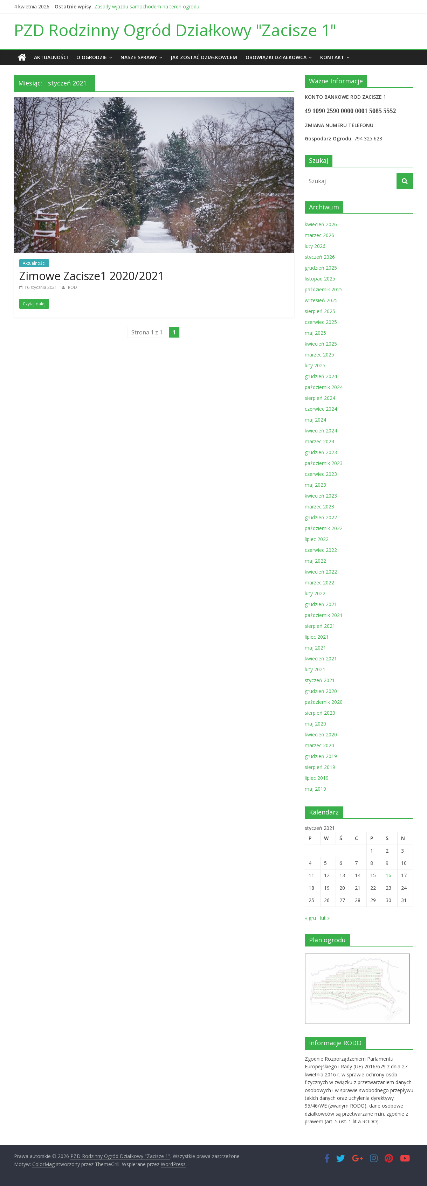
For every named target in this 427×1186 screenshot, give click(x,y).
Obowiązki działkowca (276, 57)
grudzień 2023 (321, 452)
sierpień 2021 (320, 626)
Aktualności (51, 57)
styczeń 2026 (320, 257)
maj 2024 (315, 419)
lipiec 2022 (317, 539)
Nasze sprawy (138, 57)
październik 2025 (324, 289)
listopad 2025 (320, 278)
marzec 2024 (319, 441)
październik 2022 (324, 528)
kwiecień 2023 (321, 495)
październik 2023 (324, 463)
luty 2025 (315, 365)
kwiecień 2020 (321, 734)
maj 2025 (315, 333)
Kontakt (332, 57)
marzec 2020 (319, 745)
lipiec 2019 (317, 778)
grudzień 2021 (321, 604)
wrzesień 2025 (321, 300)
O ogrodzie (91, 57)
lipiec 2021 (317, 636)
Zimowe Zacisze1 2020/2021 (91, 275)
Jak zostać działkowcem (204, 57)
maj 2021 (315, 647)
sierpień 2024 (320, 398)
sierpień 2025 (320, 311)
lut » (325, 917)
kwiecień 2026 (321, 224)
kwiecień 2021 (321, 658)
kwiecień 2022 (321, 571)
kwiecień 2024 (321, 430)
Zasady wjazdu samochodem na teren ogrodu (146, 6)
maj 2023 (315, 484)
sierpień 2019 (320, 767)
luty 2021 (315, 669)
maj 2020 (315, 723)
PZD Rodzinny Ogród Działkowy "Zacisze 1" (175, 30)
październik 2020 (324, 702)
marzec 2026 (319, 235)
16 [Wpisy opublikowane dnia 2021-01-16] (388, 875)
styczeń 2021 (320, 680)
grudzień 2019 (321, 756)
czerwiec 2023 (321, 474)
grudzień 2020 (321, 691)
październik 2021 (324, 615)
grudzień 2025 (321, 267)
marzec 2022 (319, 582)
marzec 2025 (319, 354)
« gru (310, 917)
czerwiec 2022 (321, 550)
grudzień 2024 (321, 376)
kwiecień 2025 (321, 343)
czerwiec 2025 (321, 322)
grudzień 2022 (321, 517)
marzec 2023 (319, 506)
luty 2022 (315, 593)
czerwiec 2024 (321, 408)
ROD (72, 287)
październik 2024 (324, 387)
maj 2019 (315, 788)
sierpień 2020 (320, 712)
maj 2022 (315, 560)
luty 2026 (315, 246)
